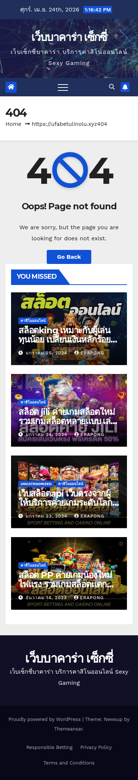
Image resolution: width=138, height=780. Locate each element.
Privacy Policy (96, 747)
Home (13, 124)
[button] (112, 86)
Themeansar (68, 729)
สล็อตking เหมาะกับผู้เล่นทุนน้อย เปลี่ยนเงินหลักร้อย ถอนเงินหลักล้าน (64, 339)
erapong (89, 352)
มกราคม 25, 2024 (47, 352)
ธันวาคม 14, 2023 (47, 597)
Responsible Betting (49, 747)
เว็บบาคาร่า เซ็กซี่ (68, 37)
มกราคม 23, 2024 (47, 516)
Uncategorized (36, 484)
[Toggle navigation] (63, 87)
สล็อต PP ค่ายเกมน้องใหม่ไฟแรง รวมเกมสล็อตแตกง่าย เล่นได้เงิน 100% (65, 584)
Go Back (69, 256)
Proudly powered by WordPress (45, 719)
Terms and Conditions (69, 763)
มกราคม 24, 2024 (47, 434)
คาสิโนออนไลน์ (33, 321)
